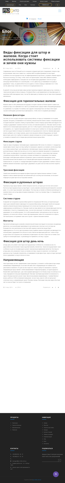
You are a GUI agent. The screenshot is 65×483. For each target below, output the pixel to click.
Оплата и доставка (24, 1)
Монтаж (14, 1)
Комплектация (10, 5)
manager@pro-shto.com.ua (18, 461)
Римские (13, 430)
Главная (4, 38)
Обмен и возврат (55, 1)
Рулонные (14, 423)
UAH (34, 18)
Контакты (33, 5)
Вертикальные (15, 427)
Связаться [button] (45, 5)
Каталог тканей (43, 1)
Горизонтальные (15, 425)
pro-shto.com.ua (37, 479)
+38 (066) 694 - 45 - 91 (16, 454)
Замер (6, 1)
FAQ (20, 5)
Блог (26, 5)
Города (34, 1)
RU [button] (57, 5)
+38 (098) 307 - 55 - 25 (16, 456)
